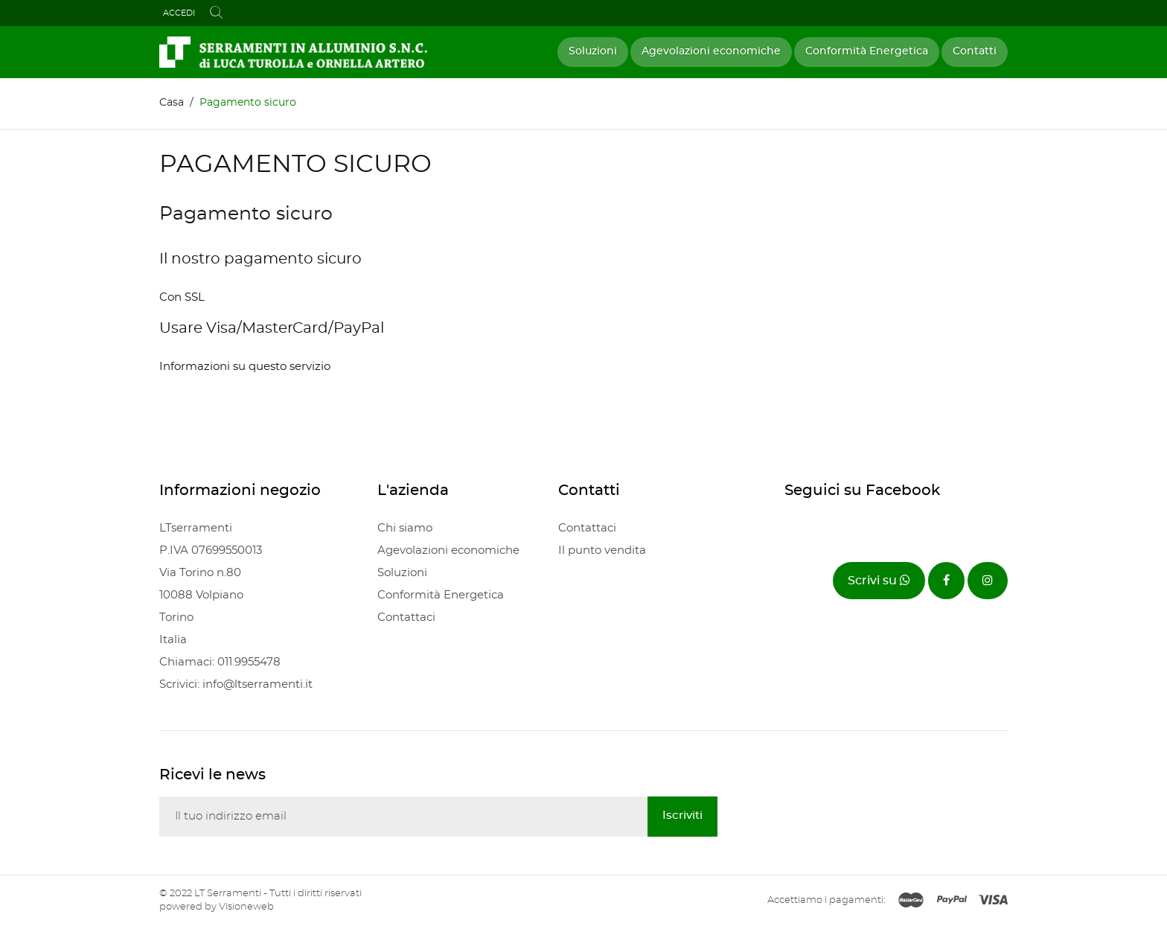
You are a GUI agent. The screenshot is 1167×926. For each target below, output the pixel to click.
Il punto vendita (602, 550)
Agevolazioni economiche (711, 51)
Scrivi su (879, 580)
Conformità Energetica (866, 51)
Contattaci (406, 617)
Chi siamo (404, 528)
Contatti (975, 51)
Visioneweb (246, 907)
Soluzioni (593, 51)
